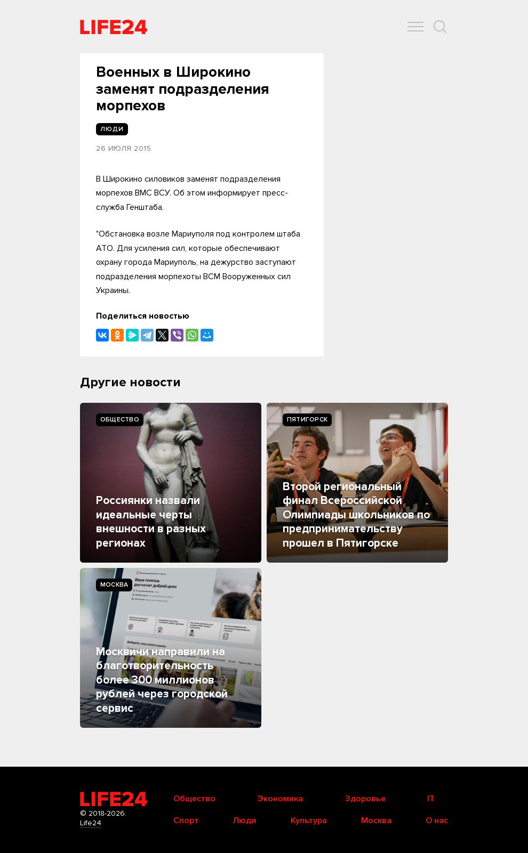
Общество (119, 420)
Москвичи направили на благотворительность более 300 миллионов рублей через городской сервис (162, 680)
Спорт (185, 820)
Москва (114, 585)
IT (431, 798)
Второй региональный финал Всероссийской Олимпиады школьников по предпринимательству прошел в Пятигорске (356, 515)
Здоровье (365, 798)
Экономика (280, 798)
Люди (244, 820)
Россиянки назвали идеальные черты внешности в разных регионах (151, 521)
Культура (309, 820)
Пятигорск (307, 420)
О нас (437, 820)
